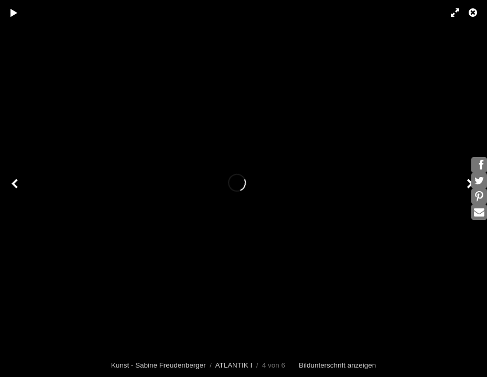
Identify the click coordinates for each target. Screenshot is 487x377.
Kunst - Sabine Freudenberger (158, 365)
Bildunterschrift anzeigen (337, 365)
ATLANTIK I (233, 365)
